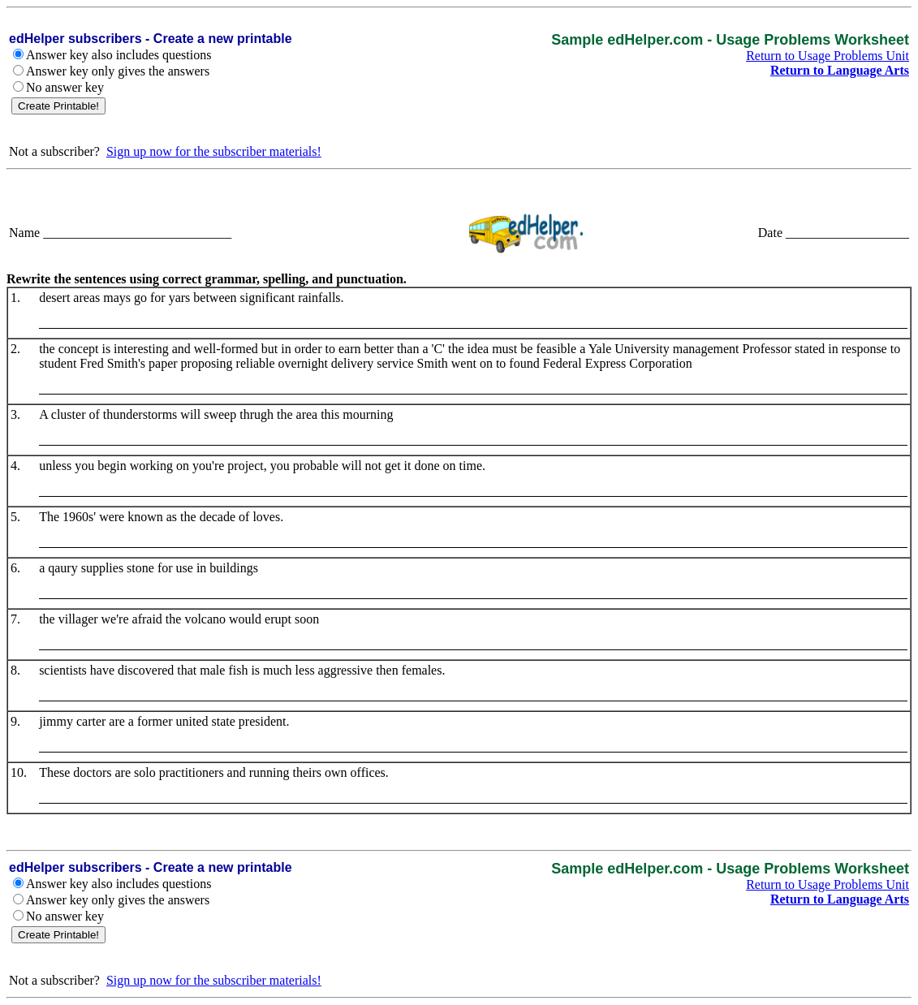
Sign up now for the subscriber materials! (213, 151)
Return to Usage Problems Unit (827, 56)
